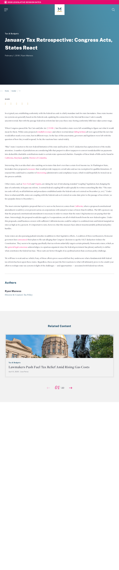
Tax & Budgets (12, 33)
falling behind (80, 131)
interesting (41, 172)
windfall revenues (44, 131)
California (9, 157)
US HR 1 (51, 128)
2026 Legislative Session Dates (24, 2)
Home (7, 91)
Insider (14, 91)
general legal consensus (18, 247)
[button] (70, 388)
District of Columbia (37, 157)
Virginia (38, 183)
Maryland (18, 157)
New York (27, 183)
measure (31, 169)
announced (22, 239)
